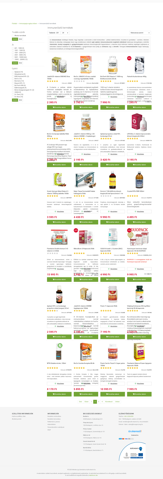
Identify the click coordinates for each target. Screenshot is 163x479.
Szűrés (15, 39)
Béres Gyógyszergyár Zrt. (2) (24, 90)
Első (80, 401)
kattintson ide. (93, 475)
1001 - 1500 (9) (20, 50)
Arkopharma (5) (20, 74)
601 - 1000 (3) (19, 48)
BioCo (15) (18, 79)
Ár (13, 45)
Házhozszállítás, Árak (18, 416)
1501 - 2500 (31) (20, 53)
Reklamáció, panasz (54, 421)
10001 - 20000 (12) (21, 59)
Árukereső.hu (134, 435)
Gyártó (15, 68)
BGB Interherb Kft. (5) (22, 76)
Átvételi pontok (16, 419)
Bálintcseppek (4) (20, 88)
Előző (86, 401)
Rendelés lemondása (54, 419)
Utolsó (117, 401)
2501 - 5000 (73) (20, 55)
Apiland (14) (19, 72)
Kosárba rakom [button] (59, 107)
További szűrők (18, 32)
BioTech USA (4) (20, 85)
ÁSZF (49, 430)
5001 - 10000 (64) (21, 57)
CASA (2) (18, 92)
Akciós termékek (20, 35)
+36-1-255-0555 (128, 416)
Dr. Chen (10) (19, 94)
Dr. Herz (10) (19, 97)
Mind (20, 39)
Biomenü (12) (19, 81)
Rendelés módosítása (54, 416)
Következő (109, 401)
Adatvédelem (52, 424)
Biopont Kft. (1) (20, 83)
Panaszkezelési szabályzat (56, 427)
